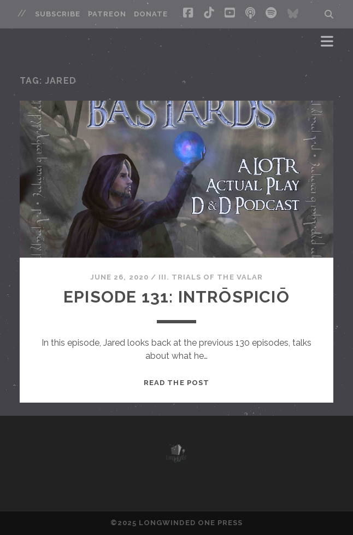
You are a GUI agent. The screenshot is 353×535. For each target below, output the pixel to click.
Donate (151, 14)
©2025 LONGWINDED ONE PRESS (176, 523)
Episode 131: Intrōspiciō (176, 296)
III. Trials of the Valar (210, 277)
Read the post (176, 383)
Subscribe (57, 14)
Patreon (107, 14)
